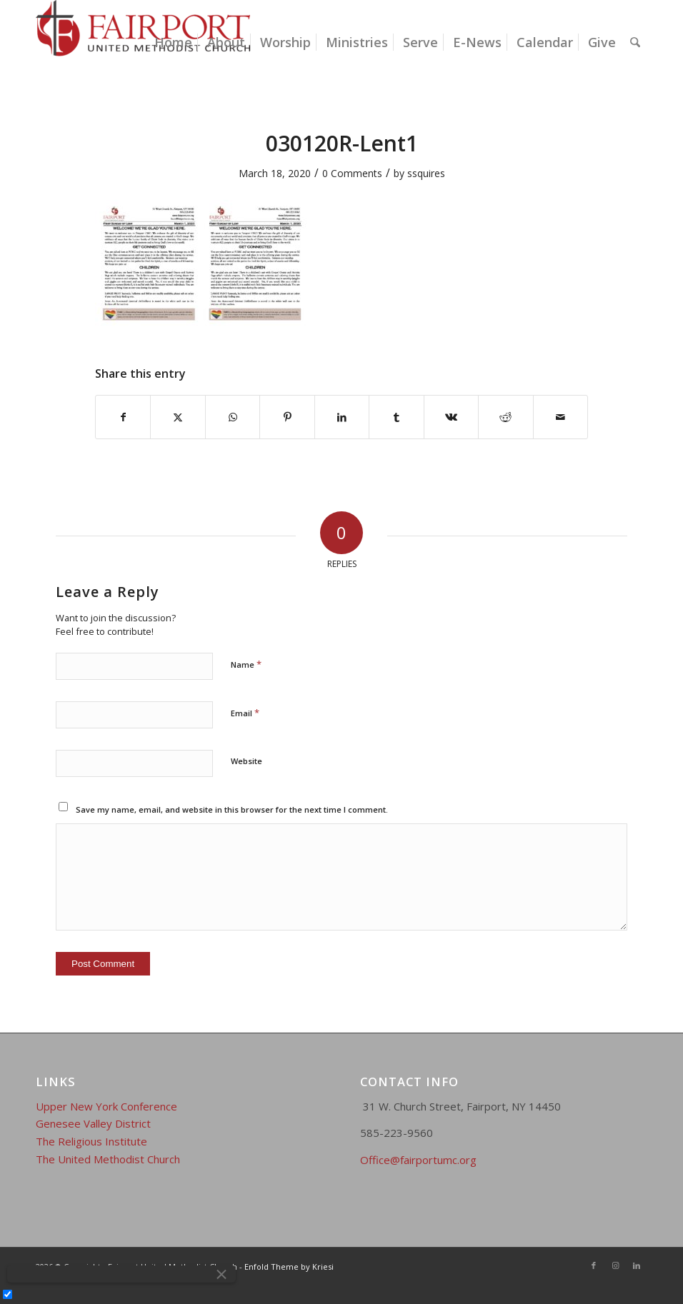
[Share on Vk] (451, 417)
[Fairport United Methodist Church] (143, 42)
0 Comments (352, 173)
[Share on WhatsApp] (232, 417)
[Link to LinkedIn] (636, 1265)
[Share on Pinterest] (287, 417)
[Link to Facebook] (593, 1265)
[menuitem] (173, 42)
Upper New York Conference (106, 1106)
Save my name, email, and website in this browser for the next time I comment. (232, 809)
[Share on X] (177, 417)
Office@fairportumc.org (418, 1160)
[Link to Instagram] (615, 1265)
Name (246, 664)
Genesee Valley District (93, 1123)
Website (246, 761)
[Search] (635, 42)
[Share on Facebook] (123, 417)
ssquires (426, 173)
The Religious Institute (91, 1141)
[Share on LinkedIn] (342, 417)
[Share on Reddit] (505, 417)
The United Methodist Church (108, 1159)
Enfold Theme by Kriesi (289, 1266)
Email (245, 712)
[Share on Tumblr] (396, 417)
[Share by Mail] (561, 417)
